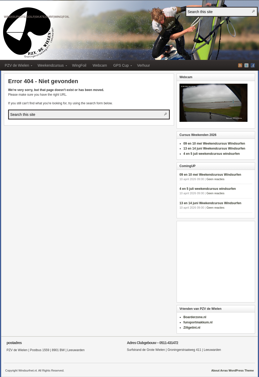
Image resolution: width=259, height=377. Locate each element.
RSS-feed (240, 65)
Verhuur (143, 65)
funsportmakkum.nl (197, 322)
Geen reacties (215, 179)
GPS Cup (121, 66)
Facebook (253, 65)
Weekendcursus (50, 66)
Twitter (246, 65)
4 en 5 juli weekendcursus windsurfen (211, 154)
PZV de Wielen (37, 11)
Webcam (100, 65)
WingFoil (79, 65)
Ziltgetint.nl (191, 327)
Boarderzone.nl (194, 317)
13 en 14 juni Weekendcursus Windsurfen (214, 148)
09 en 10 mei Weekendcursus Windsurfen (214, 143)
